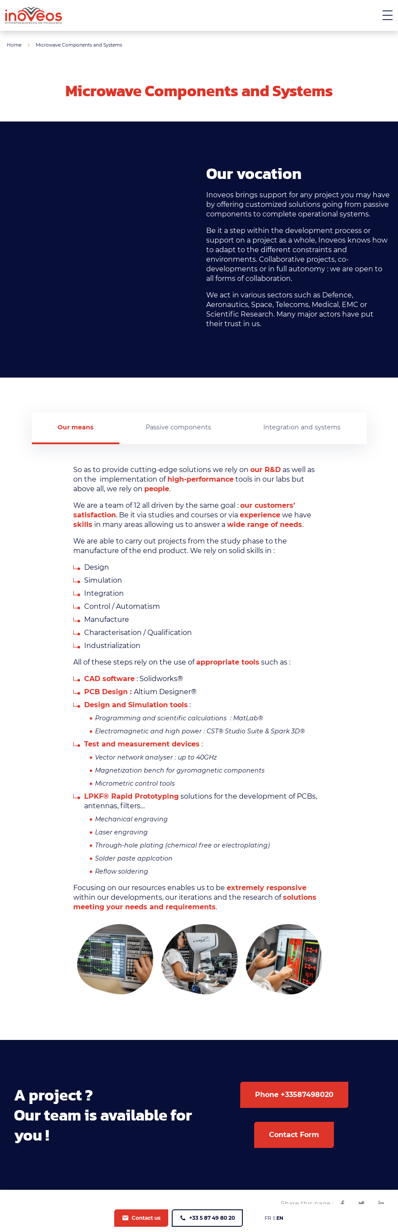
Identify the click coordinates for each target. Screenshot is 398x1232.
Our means (75, 427)
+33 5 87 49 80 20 (212, 1218)
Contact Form (294, 1135)
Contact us (146, 1218)
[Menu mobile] (387, 15)
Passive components (178, 427)
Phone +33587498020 (294, 1095)
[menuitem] (268, 1218)
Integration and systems (301, 427)
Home (14, 45)
